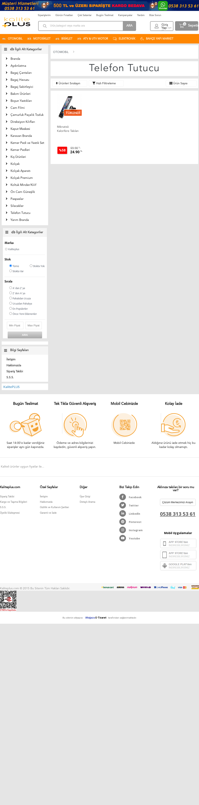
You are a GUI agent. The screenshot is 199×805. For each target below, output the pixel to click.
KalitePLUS (11, 387)
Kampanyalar (125, 15)
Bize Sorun (155, 15)
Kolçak (15, 164)
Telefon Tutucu (20, 213)
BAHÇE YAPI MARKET (156, 39)
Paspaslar (17, 199)
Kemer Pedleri (20, 150)
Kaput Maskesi (20, 129)
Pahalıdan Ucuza (20, 298)
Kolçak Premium (22, 178)
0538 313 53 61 (177, 513)
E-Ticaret (100, 617)
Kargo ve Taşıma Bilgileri (13, 502)
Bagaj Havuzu (20, 80)
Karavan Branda (21, 136)
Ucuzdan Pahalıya (20, 303)
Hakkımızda (13, 365)
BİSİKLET (64, 39)
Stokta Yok (37, 266)
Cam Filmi (18, 108)
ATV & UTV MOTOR (92, 39)
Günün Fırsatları (64, 15)
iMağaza (90, 617)
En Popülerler (18, 309)
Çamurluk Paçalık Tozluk (27, 115)
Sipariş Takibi (14, 371)
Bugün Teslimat (104, 15)
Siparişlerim (44, 15)
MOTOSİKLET (39, 39)
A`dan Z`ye (17, 288)
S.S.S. (10, 377)
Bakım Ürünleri (21, 94)
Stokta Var (16, 271)
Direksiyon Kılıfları (23, 122)
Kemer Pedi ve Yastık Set (27, 143)
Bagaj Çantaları (21, 73)
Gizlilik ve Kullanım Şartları (54, 507)
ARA (129, 25)
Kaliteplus (13, 249)
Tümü (14, 266)
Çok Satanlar (84, 15)
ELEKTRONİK (124, 39)
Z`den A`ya (17, 293)
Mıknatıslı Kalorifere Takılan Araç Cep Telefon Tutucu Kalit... (68, 129)
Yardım (141, 15)
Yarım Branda (20, 220)
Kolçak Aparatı (21, 171)
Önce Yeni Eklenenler (23, 314)
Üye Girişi (85, 497)
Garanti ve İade (48, 513)
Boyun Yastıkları (21, 101)
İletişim (10, 359)
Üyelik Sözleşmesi (10, 513)
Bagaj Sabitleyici (22, 87)
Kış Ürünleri (18, 157)
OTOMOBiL (12, 39)
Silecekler (17, 206)
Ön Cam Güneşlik (23, 192)
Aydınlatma (18, 66)
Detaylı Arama (87, 502)
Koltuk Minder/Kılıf (23, 185)
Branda (15, 59)
